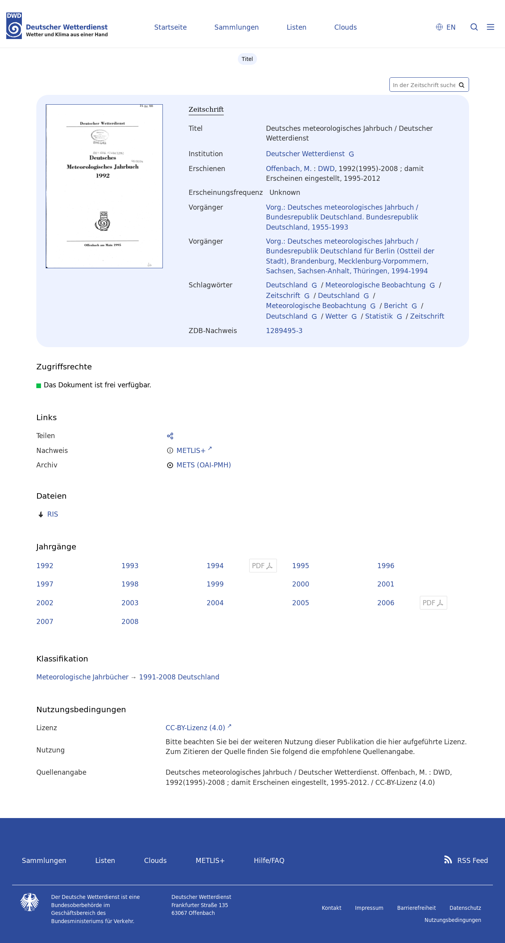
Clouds (345, 27)
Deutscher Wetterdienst (305, 153)
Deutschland (287, 285)
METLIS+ (210, 860)
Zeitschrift (283, 295)
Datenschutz (465, 908)
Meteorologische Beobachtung (375, 285)
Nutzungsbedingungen (453, 920)
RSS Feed (472, 861)
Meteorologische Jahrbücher (82, 677)
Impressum (369, 908)
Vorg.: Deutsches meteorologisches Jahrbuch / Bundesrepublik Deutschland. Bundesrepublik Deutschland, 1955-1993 (342, 217)
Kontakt (331, 908)
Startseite (170, 27)
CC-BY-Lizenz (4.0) (195, 727)
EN (451, 27)
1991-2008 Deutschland (179, 677)
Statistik (379, 316)
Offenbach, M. (289, 168)
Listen (297, 27)
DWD (326, 168)
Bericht (396, 305)
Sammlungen (236, 27)
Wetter (336, 316)
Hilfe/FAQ (269, 860)
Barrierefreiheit (416, 908)
